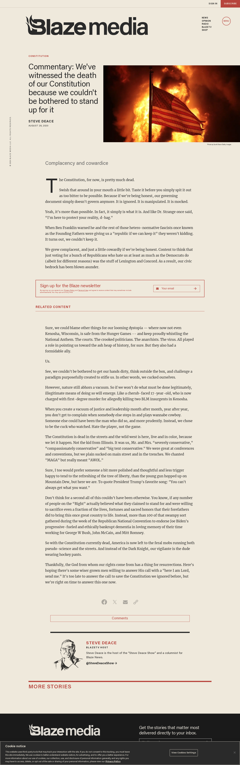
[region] (120, 753)
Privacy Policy (69, 290)
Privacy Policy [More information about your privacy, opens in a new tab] (113, 762)
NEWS (205, 18)
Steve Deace (41, 121)
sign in (213, 4)
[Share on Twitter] (115, 602)
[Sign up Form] (176, 288)
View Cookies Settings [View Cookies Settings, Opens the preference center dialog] (184, 753)
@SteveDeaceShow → (101, 663)
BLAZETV (207, 27)
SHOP (205, 30)
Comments (120, 618)
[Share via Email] (125, 602)
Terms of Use (83, 290)
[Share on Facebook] (104, 602)
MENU (226, 21)
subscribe (230, 4)
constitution (38, 56)
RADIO (205, 24)
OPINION (206, 21)
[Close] (234, 752)
